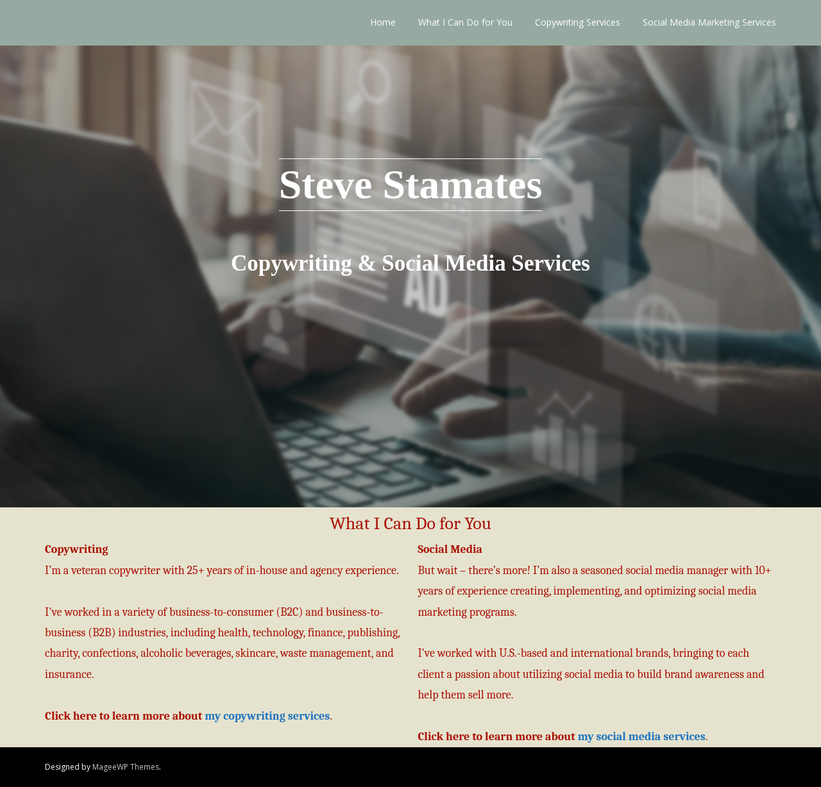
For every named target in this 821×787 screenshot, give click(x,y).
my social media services (642, 736)
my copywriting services (267, 716)
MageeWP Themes (125, 766)
